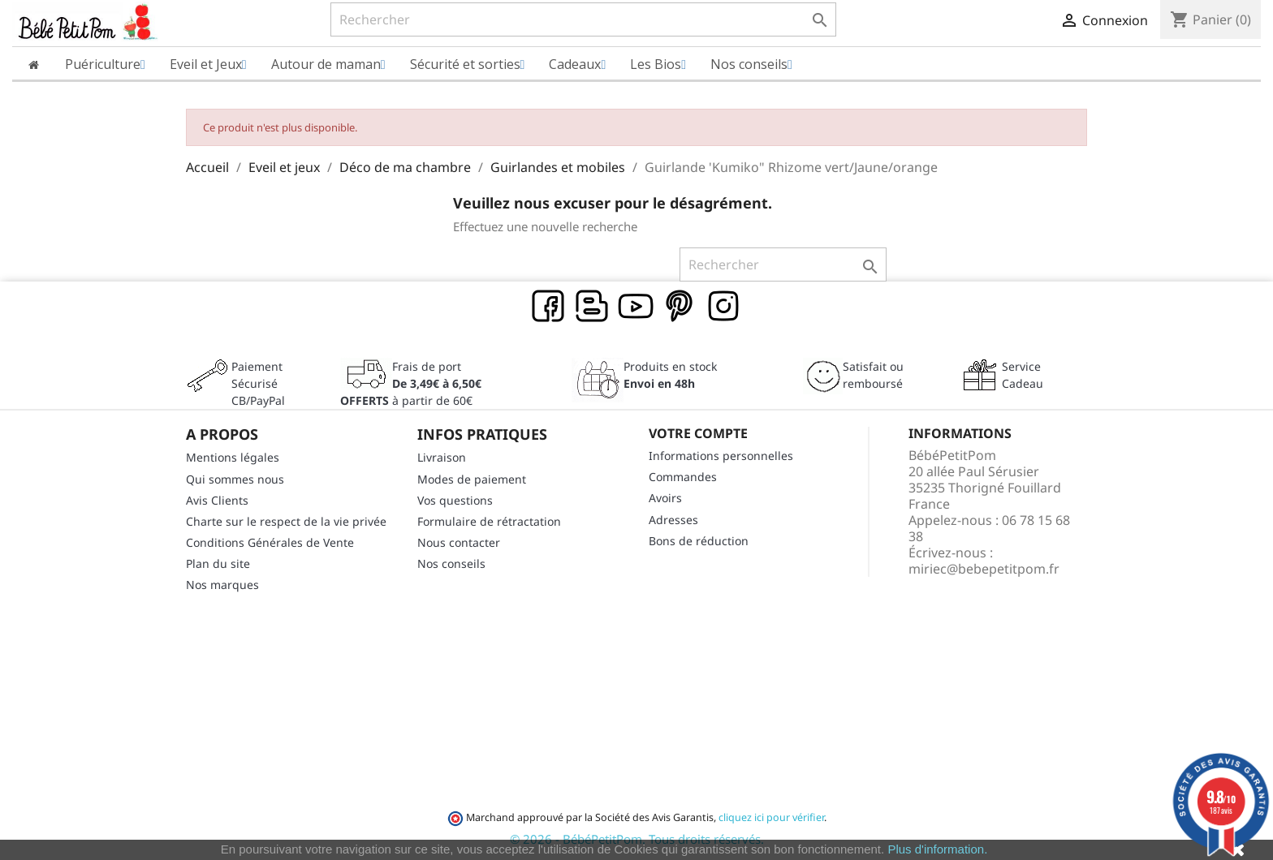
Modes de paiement (471, 479)
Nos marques (222, 584)
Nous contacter (458, 542)
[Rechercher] (583, 19)
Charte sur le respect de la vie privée (286, 521)
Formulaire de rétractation (489, 521)
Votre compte (698, 433)
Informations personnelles (721, 455)
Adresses (673, 519)
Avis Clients (217, 500)
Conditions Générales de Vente (270, 542)
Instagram (724, 306)
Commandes (683, 476)
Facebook (549, 306)
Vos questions (455, 500)
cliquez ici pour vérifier (771, 817)
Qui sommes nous (235, 479)
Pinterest (680, 306)
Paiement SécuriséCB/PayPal (258, 383)
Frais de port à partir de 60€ (410, 383)
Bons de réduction (699, 540)
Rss (592, 306)
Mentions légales (232, 457)
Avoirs (665, 497)
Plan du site (218, 563)
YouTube (636, 306)
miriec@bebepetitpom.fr (983, 569)
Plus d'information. (937, 849)
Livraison (441, 457)
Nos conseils (451, 563)
